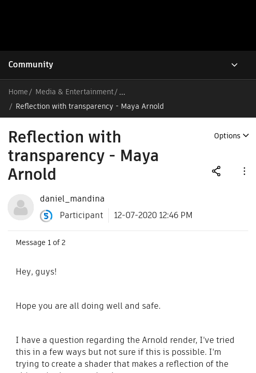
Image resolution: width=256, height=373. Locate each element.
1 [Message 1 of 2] (49, 228)
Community (30, 64)
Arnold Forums (150, 92)
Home (18, 92)
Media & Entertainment (76, 92)
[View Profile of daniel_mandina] (72, 184)
